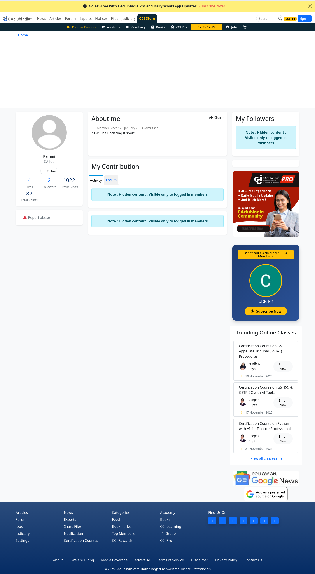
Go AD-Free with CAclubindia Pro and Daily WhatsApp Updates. (154, 6)
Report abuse (36, 217)
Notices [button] (101, 18)
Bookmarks (121, 526)
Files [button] (114, 18)
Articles (22, 512)
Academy (110, 27)
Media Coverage (114, 560)
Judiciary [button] (129, 18)
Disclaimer (199, 560)
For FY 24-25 (206, 27)
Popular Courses (81, 27)
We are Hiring (83, 560)
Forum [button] (70, 18)
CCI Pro (179, 27)
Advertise (142, 560)
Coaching (135, 27)
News (68, 512)
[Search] (267, 18)
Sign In (304, 18)
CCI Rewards (122, 540)
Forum (21, 519)
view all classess (266, 458)
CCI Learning (170, 526)
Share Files (72, 526)
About (58, 560)
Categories (121, 512)
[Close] (309, 6)
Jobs (231, 27)
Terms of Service (170, 560)
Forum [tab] (111, 180)
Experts (70, 519)
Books (157, 27)
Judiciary (23, 533)
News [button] (41, 18)
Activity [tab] (96, 180)
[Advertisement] (157, 75)
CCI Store (147, 18)
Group (168, 533)
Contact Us (253, 560)
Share (216, 117)
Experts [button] (85, 18)
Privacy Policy (226, 560)
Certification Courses (81, 540)
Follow (49, 171)
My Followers (255, 118)
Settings (22, 540)
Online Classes (266, 332)
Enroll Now (283, 366)
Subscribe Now (265, 311)
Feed (116, 519)
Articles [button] (55, 18)
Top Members (123, 533)
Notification (73, 533)
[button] (279, 18)
